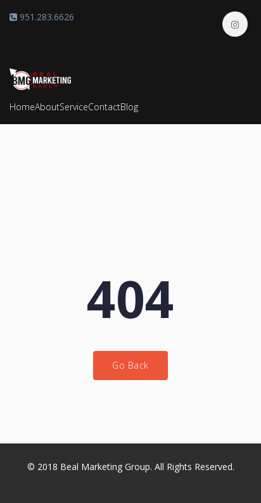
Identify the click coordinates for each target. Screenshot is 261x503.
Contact (104, 107)
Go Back (130, 365)
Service (74, 107)
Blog (129, 107)
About (47, 107)
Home (22, 107)
